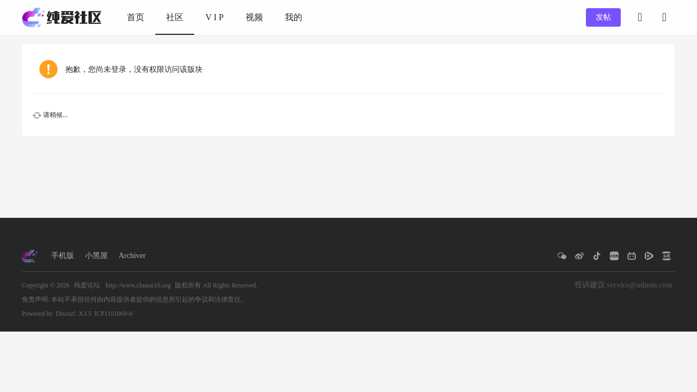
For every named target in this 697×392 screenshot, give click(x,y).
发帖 (603, 17)
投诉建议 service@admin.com (623, 285)
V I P (214, 17)
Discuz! (66, 313)
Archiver (132, 256)
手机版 (62, 256)
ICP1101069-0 (113, 313)
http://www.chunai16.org (138, 285)
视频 (254, 17)
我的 (293, 17)
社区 (175, 17)
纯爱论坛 (87, 285)
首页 (135, 17)
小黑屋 (96, 256)
